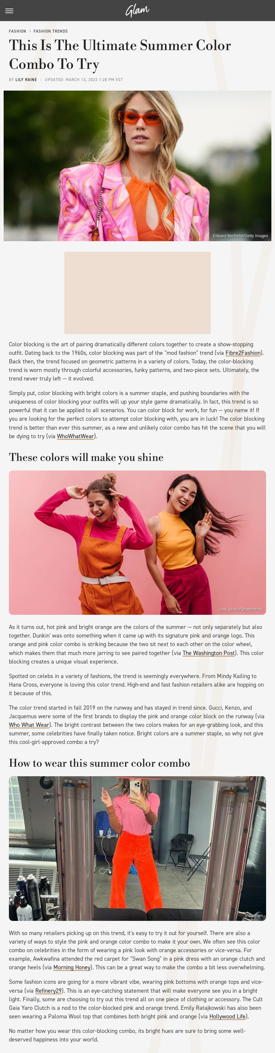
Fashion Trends (51, 31)
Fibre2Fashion (243, 353)
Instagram (254, 916)
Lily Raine (26, 79)
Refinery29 (48, 991)
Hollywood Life (227, 1016)
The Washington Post (209, 653)
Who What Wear (29, 725)
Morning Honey (71, 967)
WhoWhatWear (75, 436)
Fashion (17, 31)
